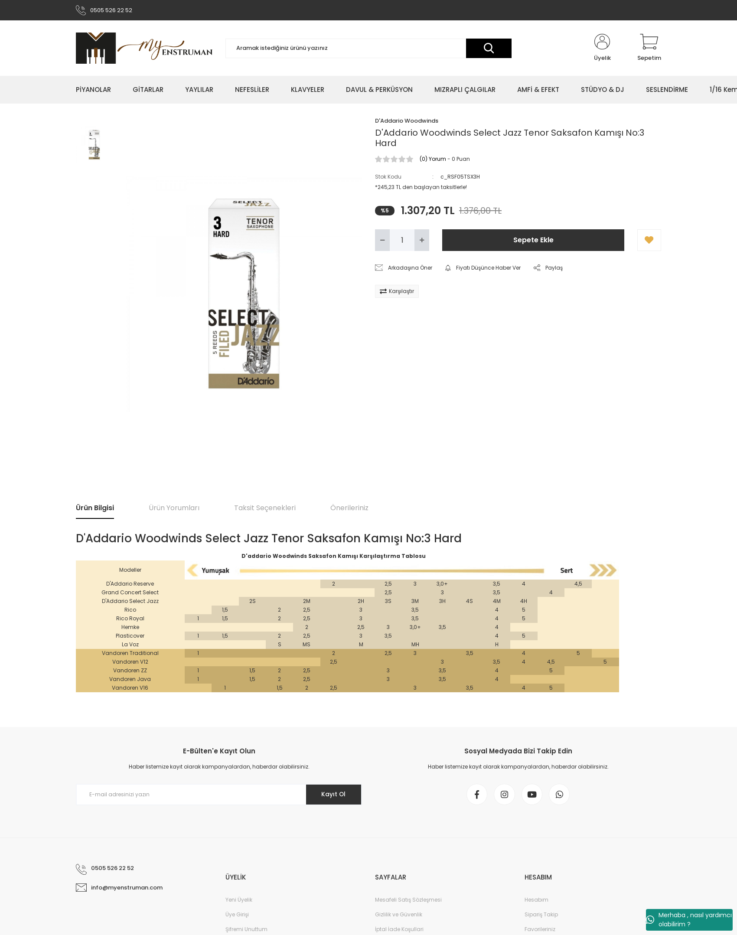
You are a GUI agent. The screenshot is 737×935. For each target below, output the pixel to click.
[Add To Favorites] (649, 240)
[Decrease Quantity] (382, 240)
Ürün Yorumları (174, 508)
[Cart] (649, 48)
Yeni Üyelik (238, 901)
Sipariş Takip (541, 915)
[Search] (368, 49)
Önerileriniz (349, 508)
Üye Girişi (237, 915)
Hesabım (536, 901)
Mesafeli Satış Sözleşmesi (408, 901)
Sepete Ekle (533, 240)
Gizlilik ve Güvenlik (398, 915)
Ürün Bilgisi (95, 508)
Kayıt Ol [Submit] (333, 795)
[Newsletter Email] (219, 795)
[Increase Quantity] (421, 240)
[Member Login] (602, 48)
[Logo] (144, 48)
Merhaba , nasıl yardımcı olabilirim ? (689, 919)
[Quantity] (402, 240)
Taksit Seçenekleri (265, 508)
